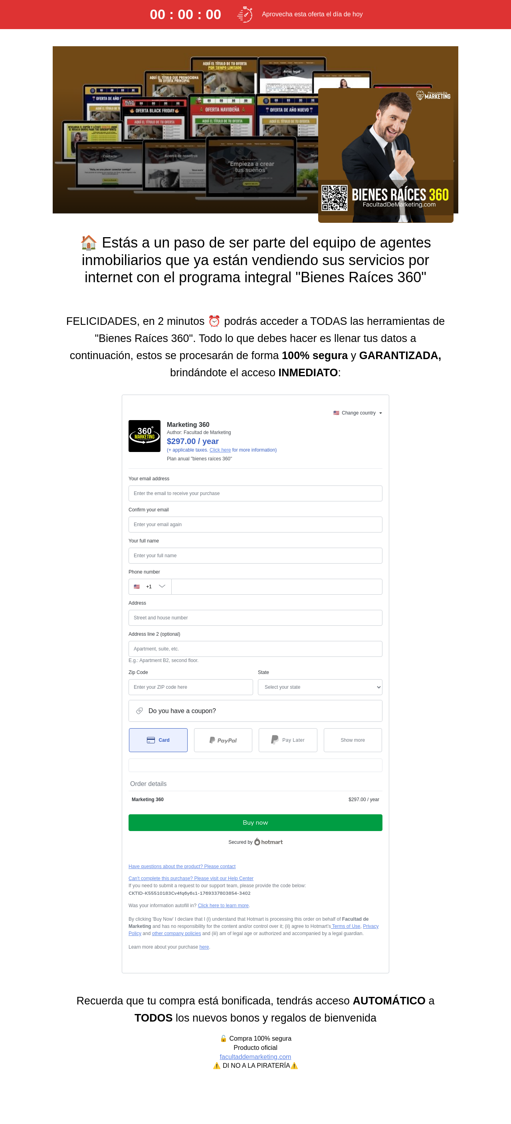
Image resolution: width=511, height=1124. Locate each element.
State (263, 672)
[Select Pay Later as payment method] (288, 740)
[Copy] (189, 893)
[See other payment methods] (353, 740)
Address (137, 603)
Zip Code (138, 672)
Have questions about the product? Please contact (182, 866)
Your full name (144, 541)
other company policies (176, 933)
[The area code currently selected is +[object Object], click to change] (150, 587)
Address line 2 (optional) (154, 634)
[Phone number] (276, 587)
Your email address (149, 478)
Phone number (144, 572)
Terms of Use (345, 926)
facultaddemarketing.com (255, 1056)
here (204, 947)
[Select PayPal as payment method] (223, 740)
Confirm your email (149, 510)
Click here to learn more (223, 905)
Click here (220, 450)
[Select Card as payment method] (158, 740)
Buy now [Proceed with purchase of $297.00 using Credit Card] (255, 822)
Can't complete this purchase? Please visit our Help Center (191, 878)
